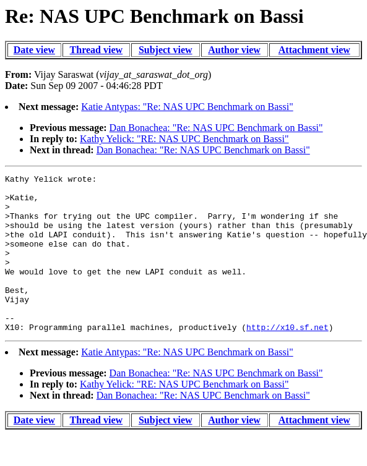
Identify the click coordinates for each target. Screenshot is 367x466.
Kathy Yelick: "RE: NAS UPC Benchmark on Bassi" (184, 138)
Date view (34, 49)
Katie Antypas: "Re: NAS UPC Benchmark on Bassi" (187, 106)
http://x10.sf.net (287, 358)
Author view (234, 49)
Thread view (96, 49)
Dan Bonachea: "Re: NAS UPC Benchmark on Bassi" (216, 127)
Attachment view (314, 49)
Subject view (165, 49)
